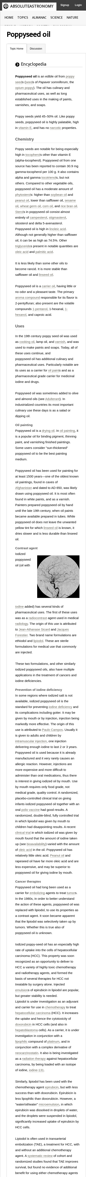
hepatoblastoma (26, 1030)
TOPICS (22, 18)
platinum (54, 1041)
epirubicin (52, 1087)
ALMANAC (39, 18)
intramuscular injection (31, 741)
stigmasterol (57, 217)
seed (29, 82)
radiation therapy (34, 1058)
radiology (21, 623)
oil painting (67, 430)
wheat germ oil (30, 206)
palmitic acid (44, 252)
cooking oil (26, 342)
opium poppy (24, 88)
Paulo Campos (52, 729)
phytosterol (23, 194)
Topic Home (16, 48)
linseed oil (46, 274)
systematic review (39, 1156)
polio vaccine (30, 809)
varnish (60, 342)
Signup (64, 5)
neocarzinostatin (26, 1053)
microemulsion (49, 1104)
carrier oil (48, 286)
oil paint (53, 370)
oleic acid (22, 252)
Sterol (19, 212)
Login (78, 5)
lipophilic (21, 1041)
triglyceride (23, 246)
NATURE (72, 18)
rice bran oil (69, 206)
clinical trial (23, 832)
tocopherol (32, 154)
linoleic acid (57, 229)
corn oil (47, 206)
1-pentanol (40, 309)
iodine (19, 606)
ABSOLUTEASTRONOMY (31, 6)
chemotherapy (55, 1007)
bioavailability (36, 844)
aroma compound (27, 297)
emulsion (21, 990)
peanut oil (22, 200)
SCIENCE (57, 18)
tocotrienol (48, 177)
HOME (8, 18)
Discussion (36, 48)
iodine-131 (36, 1070)
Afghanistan (23, 488)
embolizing (37, 893)
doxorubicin (23, 1024)
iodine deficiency (60, 707)
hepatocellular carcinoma (33, 1013)
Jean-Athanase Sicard (34, 629)
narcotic (55, 128)
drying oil (48, 430)
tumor (71, 893)
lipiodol (38, 641)
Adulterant (52, 399)
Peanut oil (57, 855)
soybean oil (59, 194)
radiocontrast (38, 618)
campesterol (38, 217)
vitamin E (25, 128)
